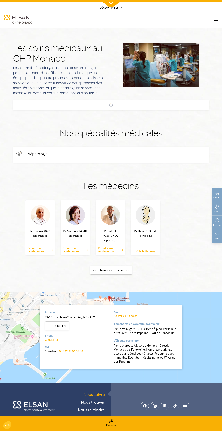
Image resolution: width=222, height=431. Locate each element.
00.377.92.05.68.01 (126, 316)
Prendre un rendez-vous (40, 250)
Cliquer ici (51, 340)
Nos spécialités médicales (100, 105)
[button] (7, 425)
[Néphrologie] (38, 153)
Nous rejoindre (91, 409)
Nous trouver (93, 402)
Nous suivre (94, 394)
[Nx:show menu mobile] (216, 19)
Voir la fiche (145, 251)
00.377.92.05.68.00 (71, 351)
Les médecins (128, 105)
